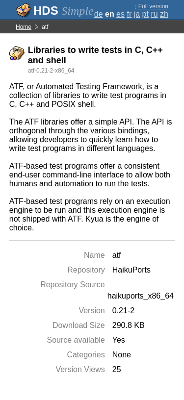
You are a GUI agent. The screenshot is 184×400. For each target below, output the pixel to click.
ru (154, 14)
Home (23, 27)
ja (137, 14)
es (120, 14)
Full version (153, 6)
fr (129, 14)
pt (145, 14)
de (98, 14)
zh (164, 14)
